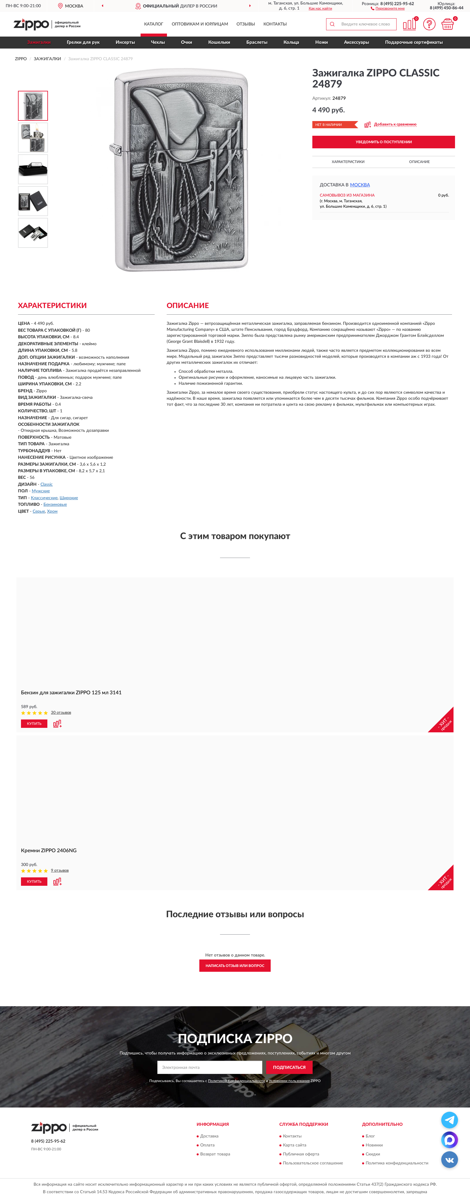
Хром (52, 511)
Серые (39, 511)
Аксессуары (356, 42)
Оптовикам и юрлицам (200, 24)
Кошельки (219, 42)
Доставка (209, 1136)
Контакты (275, 24)
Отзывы (245, 24)
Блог (370, 1136)
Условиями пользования (289, 1081)
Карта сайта (294, 1145)
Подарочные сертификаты (414, 42)
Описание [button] (419, 162)
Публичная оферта (301, 1154)
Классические (44, 498)
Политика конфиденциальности (397, 1163)
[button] (388, 8)
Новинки (374, 1145)
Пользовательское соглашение (313, 1163)
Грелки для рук (83, 42)
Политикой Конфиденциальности (236, 1081)
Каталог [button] (153, 24)
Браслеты (256, 42)
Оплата (207, 1145)
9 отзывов (60, 871)
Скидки (373, 1154)
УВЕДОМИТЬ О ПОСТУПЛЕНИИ (384, 142)
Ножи (321, 42)
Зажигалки (39, 42)
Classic (46, 484)
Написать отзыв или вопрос (235, 966)
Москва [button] (360, 185)
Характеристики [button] (348, 162)
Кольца (291, 42)
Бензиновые (55, 505)
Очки (186, 42)
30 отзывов (61, 713)
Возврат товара (215, 1154)
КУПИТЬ (34, 723)
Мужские (41, 491)
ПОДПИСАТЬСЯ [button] (289, 1068)
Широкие (69, 498)
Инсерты (125, 42)
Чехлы (158, 42)
